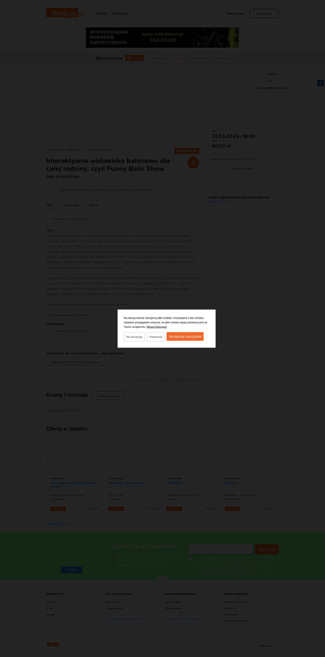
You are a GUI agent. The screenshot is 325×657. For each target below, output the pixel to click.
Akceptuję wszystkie (185, 336)
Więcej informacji (157, 326)
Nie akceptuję (134, 336)
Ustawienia (155, 336)
